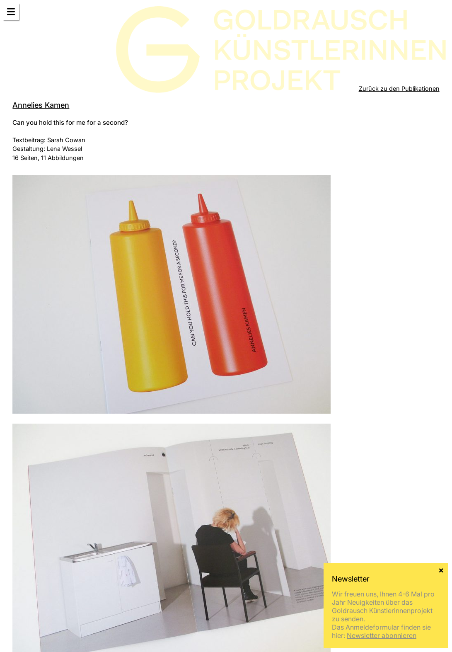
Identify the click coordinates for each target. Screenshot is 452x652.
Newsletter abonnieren (381, 635)
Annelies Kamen (40, 104)
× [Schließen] (441, 569)
